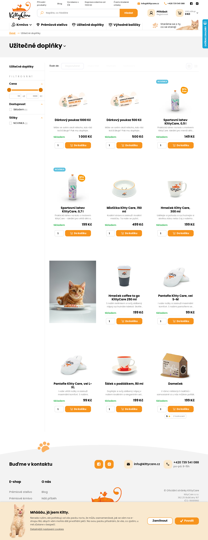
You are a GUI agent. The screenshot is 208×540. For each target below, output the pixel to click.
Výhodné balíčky (124, 25)
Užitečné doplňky (88, 25)
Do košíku (78, 145)
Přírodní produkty (41, 3)
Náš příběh (49, 498)
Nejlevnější (93, 66)
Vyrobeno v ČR (73, 3)
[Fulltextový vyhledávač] (87, 13)
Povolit (187, 520)
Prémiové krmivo (20, 498)
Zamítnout (159, 520)
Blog (59, 3)
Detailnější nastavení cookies (47, 529)
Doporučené (72, 66)
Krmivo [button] (19, 25)
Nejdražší (111, 66)
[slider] (9, 90)
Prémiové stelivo (51, 25)
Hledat (128, 13)
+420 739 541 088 (174, 3)
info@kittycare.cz (148, 3)
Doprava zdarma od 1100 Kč (95, 3)
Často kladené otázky (121, 3)
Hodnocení (129, 66)
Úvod (12, 33)
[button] (64, 46)
